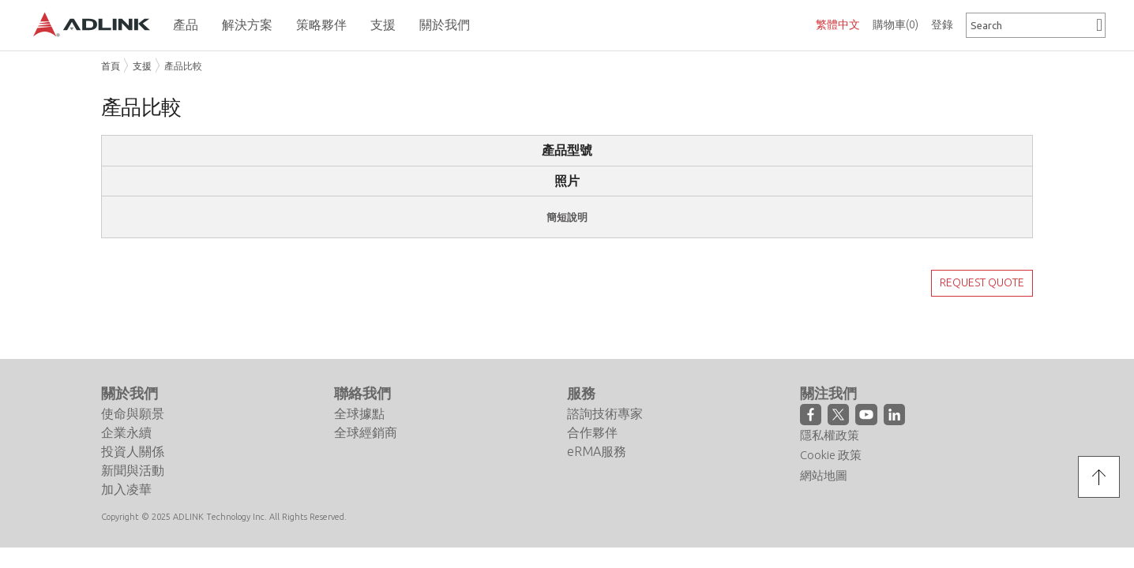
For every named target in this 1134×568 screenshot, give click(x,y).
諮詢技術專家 (605, 394)
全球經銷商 (365, 412)
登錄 (942, 24)
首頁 (110, 66)
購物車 (895, 24)
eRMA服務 (596, 431)
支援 (142, 66)
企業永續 (126, 412)
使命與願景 (132, 394)
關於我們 (129, 373)
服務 (581, 373)
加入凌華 (126, 469)
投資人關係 (132, 431)
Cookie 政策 (831, 435)
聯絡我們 (362, 373)
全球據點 (359, 394)
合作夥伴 (592, 412)
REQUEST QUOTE (982, 282)
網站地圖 (823, 455)
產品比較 (183, 66)
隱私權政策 (829, 415)
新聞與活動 (132, 450)
